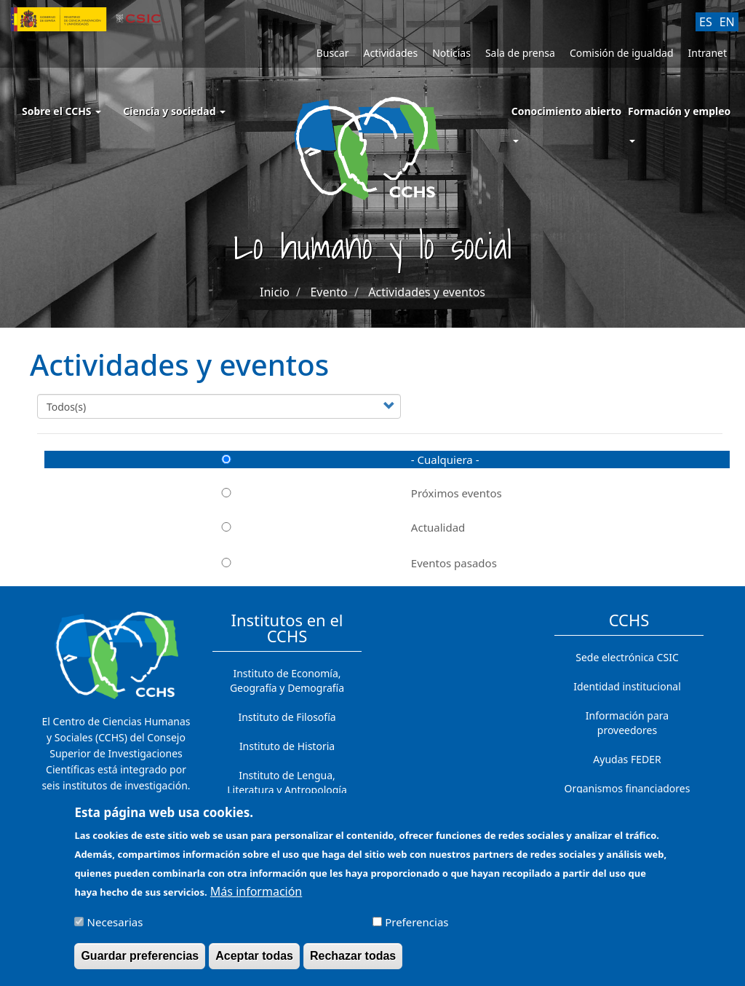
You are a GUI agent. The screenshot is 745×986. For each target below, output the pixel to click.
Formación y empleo (679, 111)
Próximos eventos (273, 493)
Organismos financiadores (627, 788)
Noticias (451, 53)
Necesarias (115, 929)
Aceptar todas (254, 963)
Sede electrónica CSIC (626, 657)
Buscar (332, 53)
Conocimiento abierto (566, 111)
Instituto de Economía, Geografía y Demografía (287, 680)
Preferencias (416, 929)
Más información (256, 899)
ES (705, 22)
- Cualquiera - (261, 459)
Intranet (707, 53)
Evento (328, 292)
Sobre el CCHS (61, 111)
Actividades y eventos (426, 292)
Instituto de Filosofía (286, 717)
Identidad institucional (627, 686)
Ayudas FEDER (627, 759)
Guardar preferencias (140, 963)
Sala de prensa (520, 53)
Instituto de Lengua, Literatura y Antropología (287, 782)
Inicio (275, 292)
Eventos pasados (270, 563)
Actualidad (254, 527)
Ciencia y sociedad (174, 111)
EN (727, 22)
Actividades (390, 53)
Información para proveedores (627, 723)
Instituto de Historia (287, 746)
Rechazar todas (353, 963)
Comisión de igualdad (622, 53)
